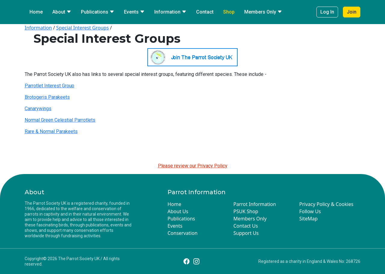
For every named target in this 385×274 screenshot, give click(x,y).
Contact (205, 12)
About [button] (61, 12)
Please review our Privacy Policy (192, 166)
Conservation (183, 233)
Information (38, 27)
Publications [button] (97, 12)
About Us (178, 211)
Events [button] (134, 12)
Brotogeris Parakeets (47, 97)
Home (36, 12)
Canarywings (38, 108)
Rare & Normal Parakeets (51, 131)
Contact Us (245, 226)
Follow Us (310, 211)
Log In (327, 12)
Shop (229, 12)
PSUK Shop (245, 211)
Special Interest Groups (82, 27)
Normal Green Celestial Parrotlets (60, 120)
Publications (181, 218)
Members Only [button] (263, 12)
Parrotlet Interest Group (49, 86)
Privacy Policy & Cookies (326, 204)
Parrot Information (254, 204)
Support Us (246, 233)
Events (175, 226)
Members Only (249, 218)
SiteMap (308, 218)
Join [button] (351, 12)
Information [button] (170, 12)
